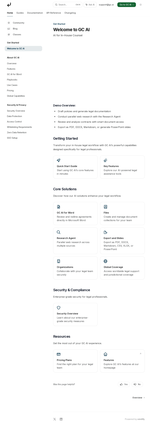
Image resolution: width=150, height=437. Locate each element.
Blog (12, 28)
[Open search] (67, 4)
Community (15, 23)
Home (10, 14)
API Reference (53, 14)
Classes (14, 34)
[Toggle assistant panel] (90, 4)
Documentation (35, 14)
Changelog (70, 14)
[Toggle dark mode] (140, 4)
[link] (75, 167)
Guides (20, 14)
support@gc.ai (106, 4)
